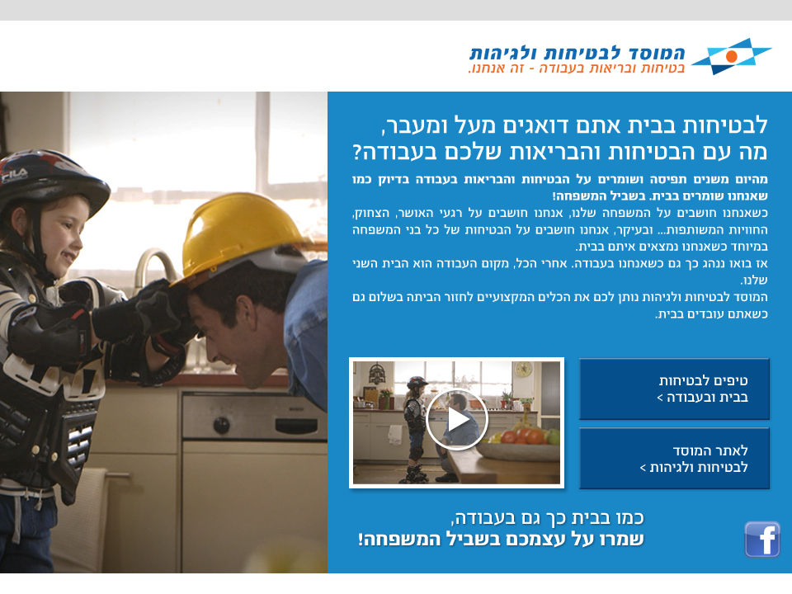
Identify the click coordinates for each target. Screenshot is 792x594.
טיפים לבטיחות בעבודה (675, 389)
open (458, 425)
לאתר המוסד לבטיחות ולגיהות (675, 459)
